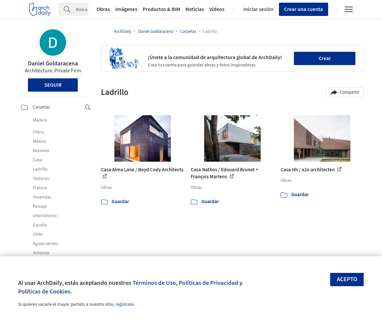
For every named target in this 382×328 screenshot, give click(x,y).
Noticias (195, 9)
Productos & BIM (161, 9)
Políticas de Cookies (44, 291)
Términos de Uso (154, 283)
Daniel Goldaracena (53, 63)
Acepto (347, 279)
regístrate (124, 304)
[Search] (82, 9)
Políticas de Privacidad (208, 283)
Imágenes (126, 9)
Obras (103, 9)
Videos (217, 9)
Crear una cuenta (303, 9)
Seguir (53, 85)
